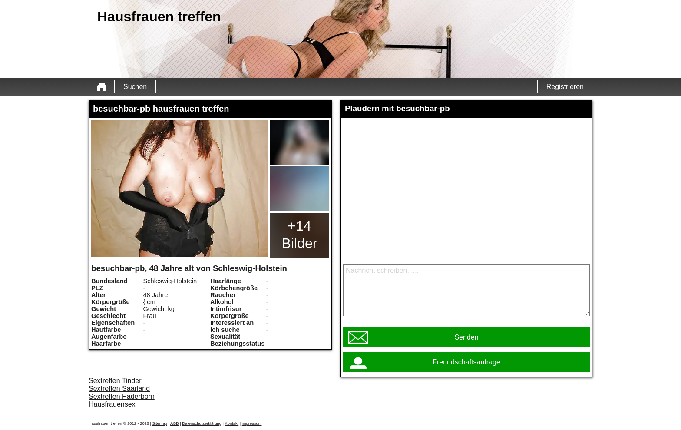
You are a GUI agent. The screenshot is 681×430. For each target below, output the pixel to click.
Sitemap (159, 423)
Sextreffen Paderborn (122, 396)
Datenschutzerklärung (201, 423)
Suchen (135, 86)
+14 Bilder (299, 234)
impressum (252, 423)
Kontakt (232, 423)
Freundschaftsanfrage (466, 362)
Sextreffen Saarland (119, 388)
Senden (466, 337)
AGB (174, 423)
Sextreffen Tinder (115, 380)
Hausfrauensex (112, 404)
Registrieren (565, 86)
